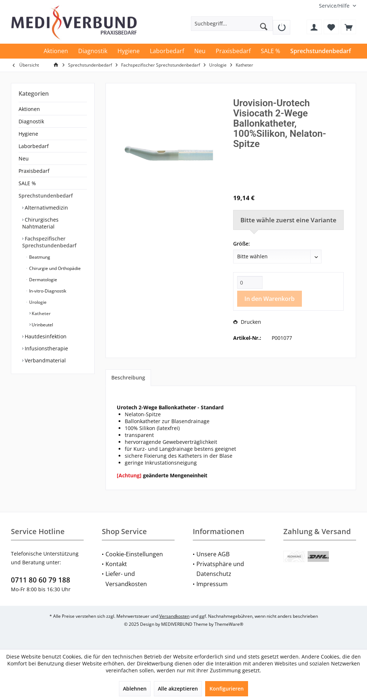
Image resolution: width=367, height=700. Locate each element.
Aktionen (29, 109)
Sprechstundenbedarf (46, 195)
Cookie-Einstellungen (134, 554)
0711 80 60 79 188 (40, 580)
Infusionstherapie (45, 348)
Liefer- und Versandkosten (126, 579)
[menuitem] (335, 5)
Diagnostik (31, 121)
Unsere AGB (213, 554)
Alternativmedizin (45, 207)
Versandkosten (174, 616)
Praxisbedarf (34, 170)
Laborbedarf (34, 146)
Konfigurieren (227, 688)
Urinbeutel (42, 325)
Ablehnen (135, 688)
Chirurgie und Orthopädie (54, 268)
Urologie (37, 302)
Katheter (41, 313)
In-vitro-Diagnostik (47, 291)
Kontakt (116, 564)
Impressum (212, 584)
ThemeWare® (229, 624)
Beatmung (39, 257)
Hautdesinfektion (45, 336)
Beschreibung (128, 377)
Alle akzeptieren (178, 688)
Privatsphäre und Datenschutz (220, 569)
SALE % (27, 183)
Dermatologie (42, 280)
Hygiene (28, 133)
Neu (24, 158)
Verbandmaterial (44, 360)
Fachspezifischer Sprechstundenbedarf (49, 242)
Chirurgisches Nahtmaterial (40, 223)
